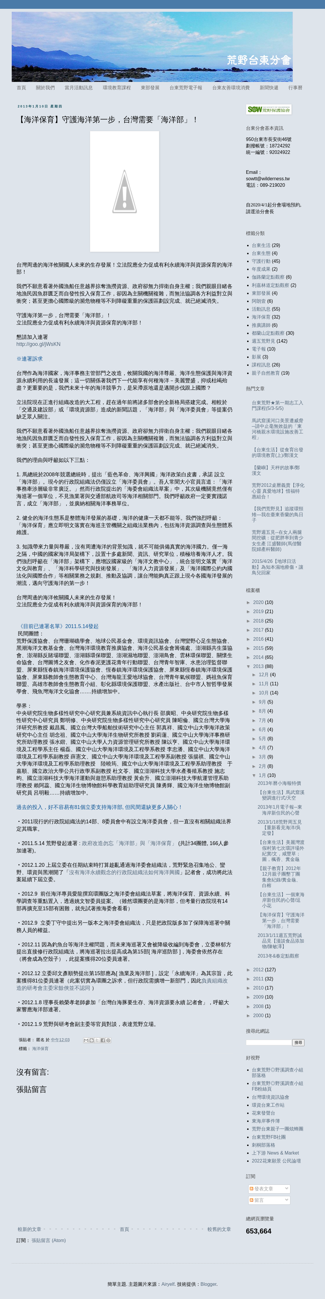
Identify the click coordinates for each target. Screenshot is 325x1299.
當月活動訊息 (79, 87)
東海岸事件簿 (266, 1120)
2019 (259, 611)
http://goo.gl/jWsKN (38, 344)
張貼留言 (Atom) (49, 1240)
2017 (259, 629)
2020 (259, 602)
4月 (263, 747)
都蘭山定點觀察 (268, 333)
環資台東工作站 (268, 1105)
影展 (256, 356)
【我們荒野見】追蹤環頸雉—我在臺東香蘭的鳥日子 (277, 514)
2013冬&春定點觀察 (278, 955)
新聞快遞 (269, 87)
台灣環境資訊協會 (270, 1097)
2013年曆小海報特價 (279, 783)
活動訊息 (261, 309)
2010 (259, 987)
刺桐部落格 (263, 1144)
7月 (263, 720)
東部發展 (150, 87)
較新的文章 (29, 1229)
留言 (257, 1200)
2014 (259, 657)
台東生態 (261, 253)
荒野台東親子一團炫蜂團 (277, 1128)
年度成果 (261, 269)
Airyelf (167, 1284)
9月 (263, 701)
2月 (263, 766)
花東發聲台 (263, 1112)
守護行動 (261, 261)
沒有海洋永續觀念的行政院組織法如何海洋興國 (124, 872)
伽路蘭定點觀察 (268, 277)
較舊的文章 (219, 1229)
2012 (259, 969)
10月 (264, 692)
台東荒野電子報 (186, 87)
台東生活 (261, 245)
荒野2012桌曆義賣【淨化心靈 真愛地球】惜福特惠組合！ (278, 491)
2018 (259, 620)
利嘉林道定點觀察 (270, 285)
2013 (259, 666)
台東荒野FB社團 (269, 1137)
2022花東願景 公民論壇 (276, 1160)
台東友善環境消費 (231, 87)
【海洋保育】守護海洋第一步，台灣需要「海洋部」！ (281, 920)
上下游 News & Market (275, 1152)
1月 (263, 775)
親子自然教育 (266, 373)
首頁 (21, 87)
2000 (259, 1015)
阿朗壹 (259, 301)
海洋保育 (40, 1048)
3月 (263, 756)
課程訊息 (261, 364)
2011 (259, 978)
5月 (263, 738)
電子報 (259, 348)
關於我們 (45, 87)
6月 (263, 729)
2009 (259, 997)
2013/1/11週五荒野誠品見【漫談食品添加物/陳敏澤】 (281, 941)
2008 (259, 1006)
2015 (259, 648)
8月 (263, 711)
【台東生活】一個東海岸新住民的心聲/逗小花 (281, 900)
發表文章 (261, 1188)
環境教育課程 (117, 87)
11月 (264, 683)
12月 (264, 674)
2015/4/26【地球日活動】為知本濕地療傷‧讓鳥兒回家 (277, 567)
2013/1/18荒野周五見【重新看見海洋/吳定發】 (280, 828)
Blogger (208, 1284)
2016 (259, 639)
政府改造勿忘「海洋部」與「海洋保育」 (129, 843)
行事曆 (295, 87)
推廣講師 (261, 325)
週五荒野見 (263, 341)
